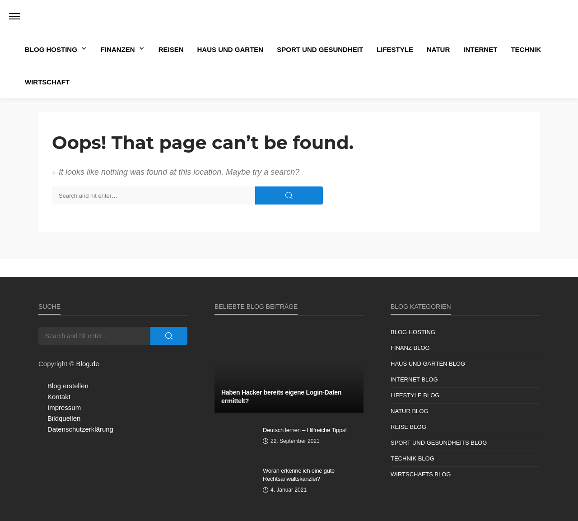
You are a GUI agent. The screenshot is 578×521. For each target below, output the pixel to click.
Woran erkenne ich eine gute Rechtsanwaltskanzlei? (299, 474)
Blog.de (87, 363)
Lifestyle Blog (415, 395)
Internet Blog (414, 379)
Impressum (64, 407)
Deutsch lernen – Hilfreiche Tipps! (305, 430)
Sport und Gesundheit (320, 49)
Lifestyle (395, 49)
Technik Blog (412, 458)
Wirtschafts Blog (421, 474)
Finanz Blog (410, 347)
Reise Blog (408, 426)
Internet (480, 49)
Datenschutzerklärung (80, 429)
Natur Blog (410, 411)
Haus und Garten (230, 49)
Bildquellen (63, 418)
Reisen (171, 49)
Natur (438, 49)
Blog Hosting (51, 49)
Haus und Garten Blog (428, 363)
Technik (526, 49)
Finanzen (118, 49)
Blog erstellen (68, 386)
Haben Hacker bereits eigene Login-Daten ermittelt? (281, 397)
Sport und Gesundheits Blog (439, 442)
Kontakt (58, 396)
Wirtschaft (47, 82)
